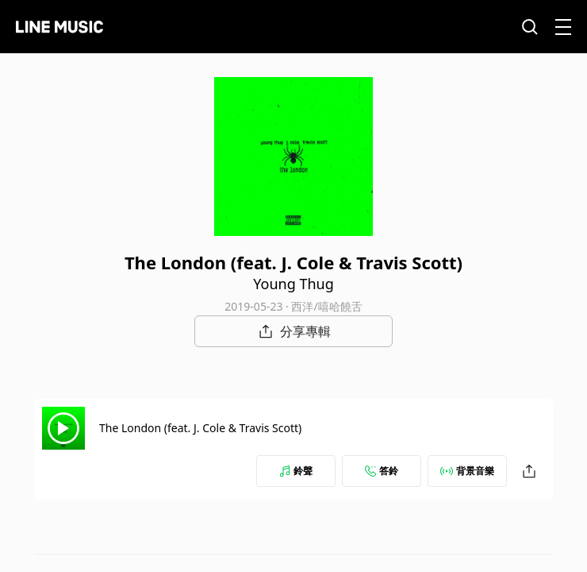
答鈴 (381, 470)
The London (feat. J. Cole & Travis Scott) (200, 427)
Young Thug (293, 283)
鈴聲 (296, 470)
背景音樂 (467, 470)
